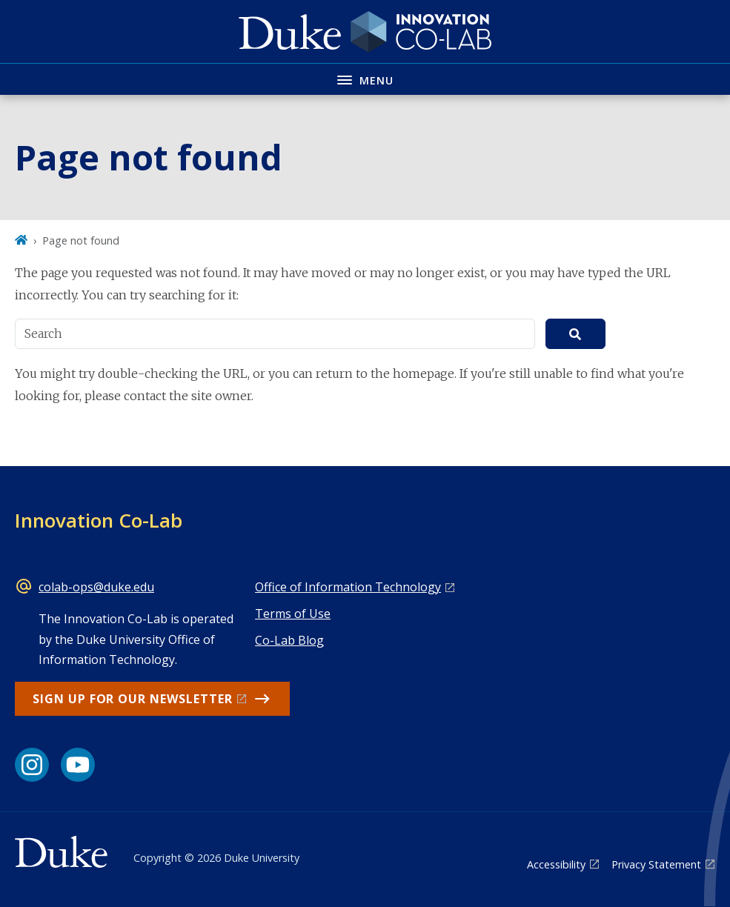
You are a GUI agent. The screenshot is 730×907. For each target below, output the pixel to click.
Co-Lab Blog (289, 640)
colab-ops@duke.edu (96, 587)
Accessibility (556, 864)
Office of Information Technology (348, 587)
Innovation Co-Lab (98, 520)
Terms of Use (293, 613)
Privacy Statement (656, 864)
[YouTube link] (78, 765)
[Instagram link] (32, 765)
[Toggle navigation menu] (365, 79)
